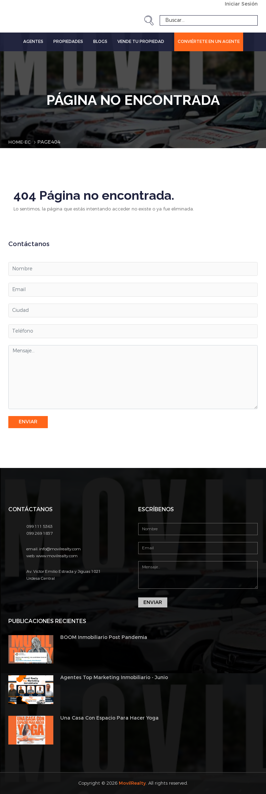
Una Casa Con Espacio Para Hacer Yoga (109, 718)
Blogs (100, 41)
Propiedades (68, 41)
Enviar (28, 421)
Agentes (33, 41)
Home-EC (20, 142)
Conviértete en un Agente (209, 41)
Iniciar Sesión (241, 4)
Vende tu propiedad (140, 41)
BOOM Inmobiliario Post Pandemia (103, 637)
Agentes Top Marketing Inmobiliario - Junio (114, 677)
